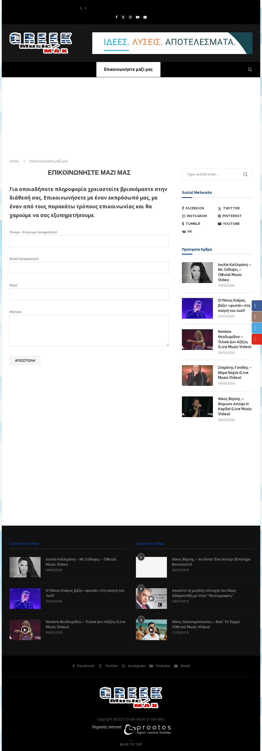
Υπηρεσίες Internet (106, 726)
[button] (81, 8)
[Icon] (25, 630)
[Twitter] (123, 17)
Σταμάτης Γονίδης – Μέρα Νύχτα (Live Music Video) (235, 372)
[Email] (145, 17)
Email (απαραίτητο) (89, 265)
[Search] (249, 69)
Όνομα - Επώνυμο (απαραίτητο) (89, 238)
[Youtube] (137, 17)
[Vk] (199, 231)
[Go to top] (131, 744)
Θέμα (89, 291)
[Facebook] (116, 17)
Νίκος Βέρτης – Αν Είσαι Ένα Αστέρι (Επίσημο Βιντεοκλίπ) (211, 561)
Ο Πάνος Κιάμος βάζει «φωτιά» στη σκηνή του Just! (234, 305)
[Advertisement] (131, 116)
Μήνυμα (89, 314)
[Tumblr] (199, 223)
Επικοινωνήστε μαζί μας (128, 69)
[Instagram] (130, 17)
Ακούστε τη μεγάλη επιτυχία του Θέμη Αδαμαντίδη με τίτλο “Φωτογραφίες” (204, 593)
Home (14, 161)
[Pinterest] (235, 216)
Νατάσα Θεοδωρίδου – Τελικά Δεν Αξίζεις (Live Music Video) (234, 339)
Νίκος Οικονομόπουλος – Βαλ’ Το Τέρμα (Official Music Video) (206, 624)
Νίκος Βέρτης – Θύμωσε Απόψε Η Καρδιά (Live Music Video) (235, 406)
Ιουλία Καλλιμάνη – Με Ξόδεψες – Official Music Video (234, 272)
